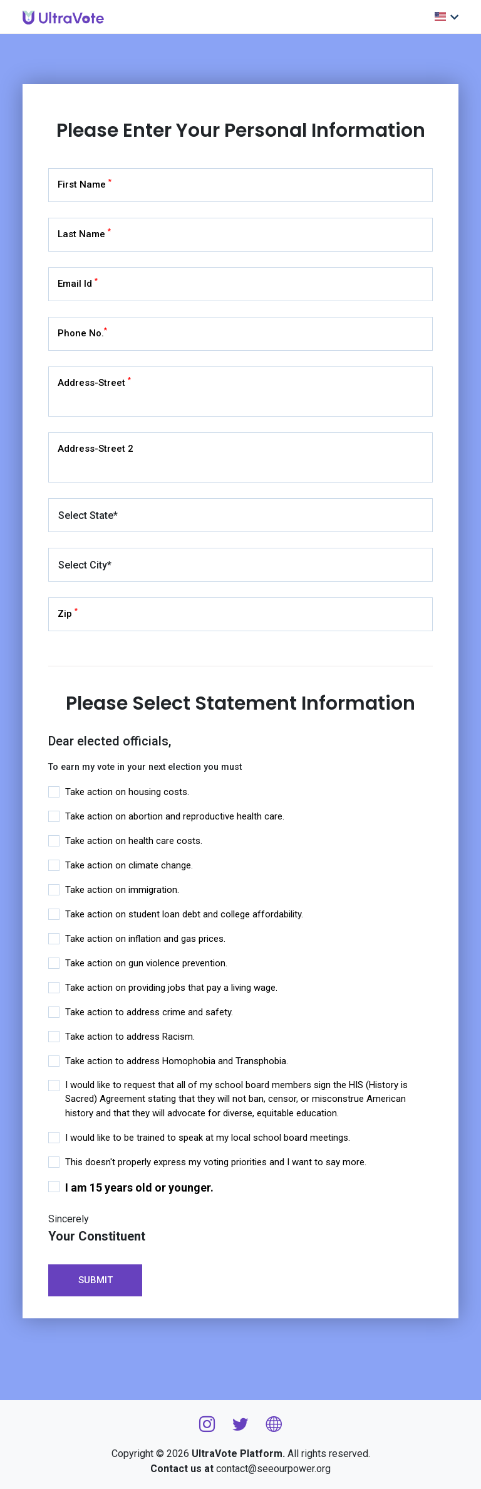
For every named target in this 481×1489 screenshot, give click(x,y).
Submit (95, 1280)
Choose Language (440, 16)
